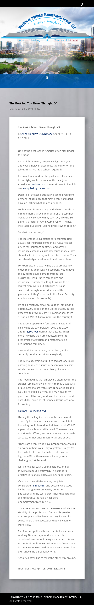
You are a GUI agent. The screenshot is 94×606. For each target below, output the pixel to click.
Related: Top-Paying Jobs (32, 410)
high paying (38, 485)
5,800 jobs (32, 331)
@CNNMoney (46, 133)
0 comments (33, 108)
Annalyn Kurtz (29, 133)
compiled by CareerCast (37, 188)
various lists (39, 184)
